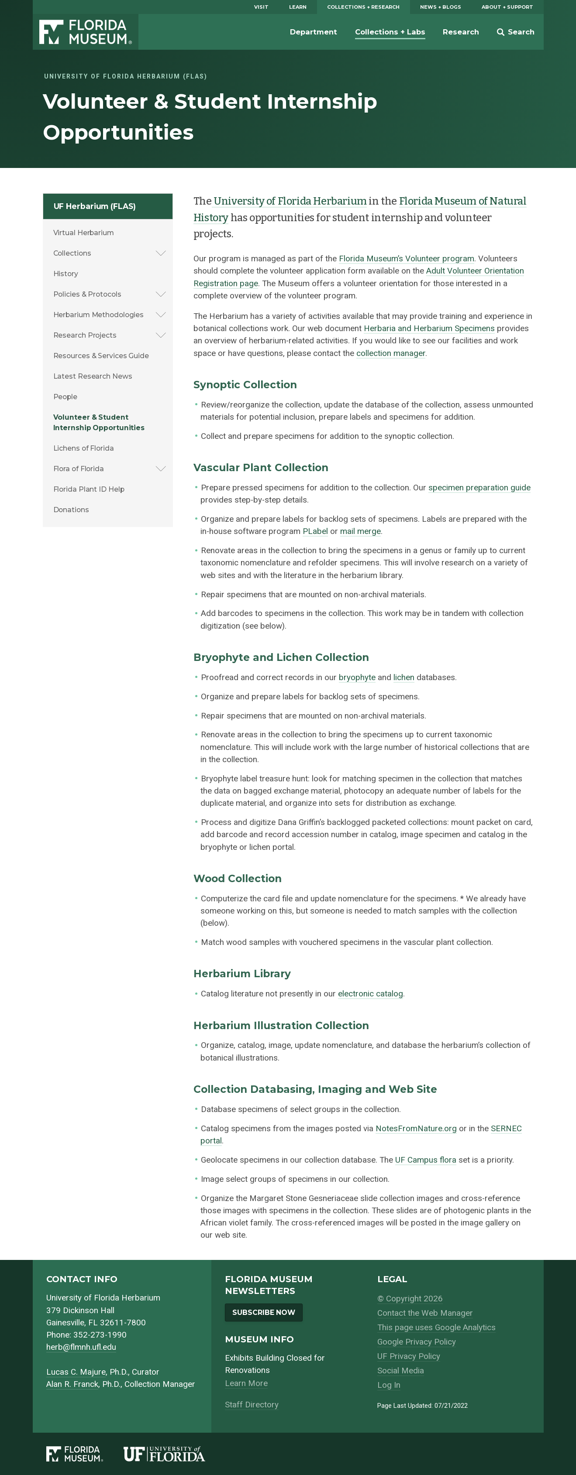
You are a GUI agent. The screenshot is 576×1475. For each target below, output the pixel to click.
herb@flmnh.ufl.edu (81, 1347)
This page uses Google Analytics (436, 1327)
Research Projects (85, 335)
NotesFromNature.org (416, 1128)
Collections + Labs (390, 31)
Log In (388, 1385)
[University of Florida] (175, 1453)
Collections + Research (363, 7)
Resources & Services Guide (101, 356)
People (65, 397)
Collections (72, 253)
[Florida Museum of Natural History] (85, 1453)
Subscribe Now (263, 1312)
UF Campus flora (425, 1160)
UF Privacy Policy (408, 1356)
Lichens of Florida (83, 448)
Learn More (246, 1383)
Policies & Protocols (87, 294)
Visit (261, 7)
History (65, 274)
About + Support (507, 7)
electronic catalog (370, 994)
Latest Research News (92, 376)
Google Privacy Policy (416, 1342)
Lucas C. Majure (76, 1372)
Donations (71, 510)
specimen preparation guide (479, 488)
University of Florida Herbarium (289, 201)
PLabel (315, 531)
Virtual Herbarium (83, 233)
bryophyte (357, 677)
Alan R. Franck (72, 1384)
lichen (403, 677)
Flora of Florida (78, 469)
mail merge (360, 531)
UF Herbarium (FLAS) (95, 206)
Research (461, 31)
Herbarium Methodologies (98, 315)
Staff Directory (252, 1405)
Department (313, 31)
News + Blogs (440, 7)
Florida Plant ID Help (88, 489)
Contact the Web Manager (425, 1313)
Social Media (400, 1371)
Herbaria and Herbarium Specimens (429, 328)
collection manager (390, 353)
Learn (298, 7)
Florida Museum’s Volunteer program (406, 259)
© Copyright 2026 (410, 1299)
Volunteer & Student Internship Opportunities (99, 422)
